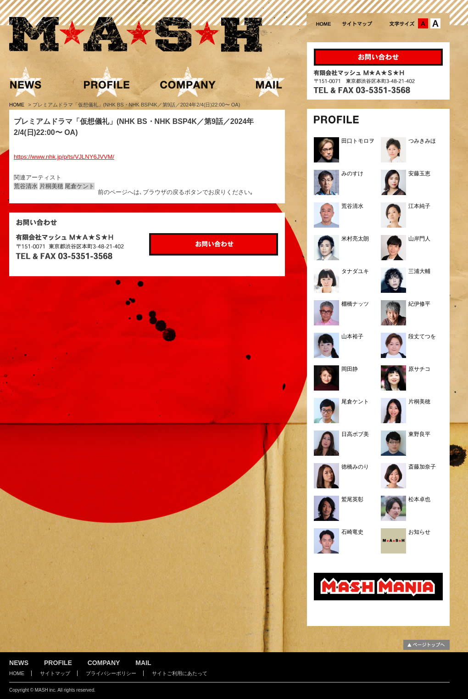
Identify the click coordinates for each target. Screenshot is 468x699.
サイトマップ (55, 673)
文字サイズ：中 (423, 23)
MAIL (143, 662)
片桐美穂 (51, 186)
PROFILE (58, 662)
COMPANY (104, 662)
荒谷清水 (26, 186)
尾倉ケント (80, 186)
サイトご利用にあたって (179, 673)
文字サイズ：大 (435, 23)
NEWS (18, 662)
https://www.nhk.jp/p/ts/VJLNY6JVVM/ (64, 156)
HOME (17, 104)
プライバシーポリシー (111, 673)
